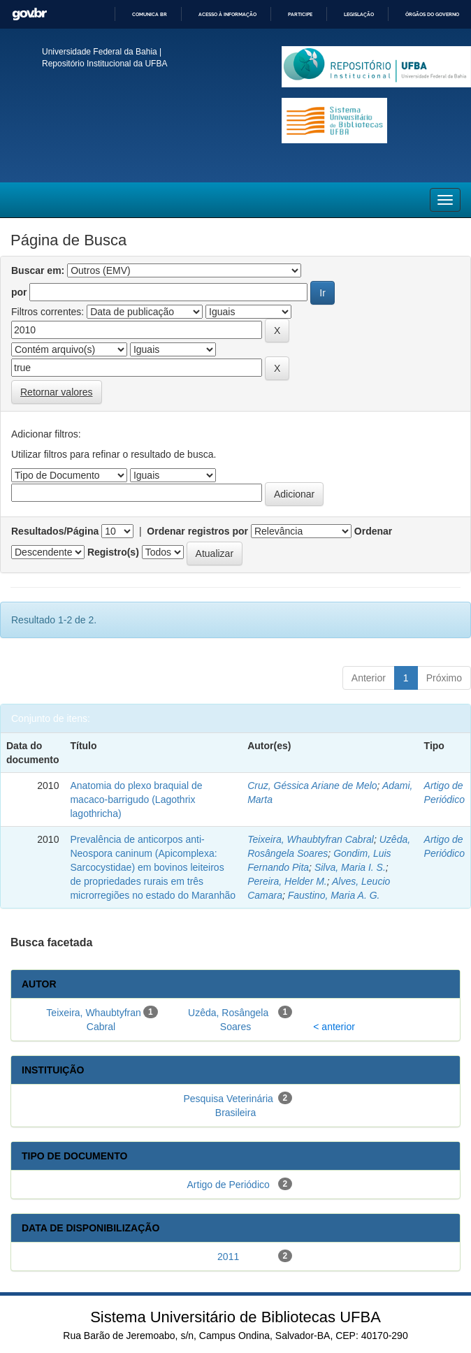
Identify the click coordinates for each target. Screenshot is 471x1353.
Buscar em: (37, 270)
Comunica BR (149, 14)
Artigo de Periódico (228, 1184)
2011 (228, 1256)
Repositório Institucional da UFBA (104, 63)
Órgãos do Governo (432, 14)
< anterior (334, 1026)
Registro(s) (113, 552)
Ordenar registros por (197, 531)
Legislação (359, 14)
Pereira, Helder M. (287, 881)
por (19, 292)
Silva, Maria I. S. (350, 867)
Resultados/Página (55, 531)
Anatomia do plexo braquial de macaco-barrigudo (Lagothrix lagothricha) (136, 799)
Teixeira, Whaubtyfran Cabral (310, 839)
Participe (300, 14)
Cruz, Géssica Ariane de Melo (312, 785)
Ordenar (373, 531)
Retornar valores (56, 392)
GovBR (29, 14)
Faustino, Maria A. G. (334, 895)
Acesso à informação (227, 14)
